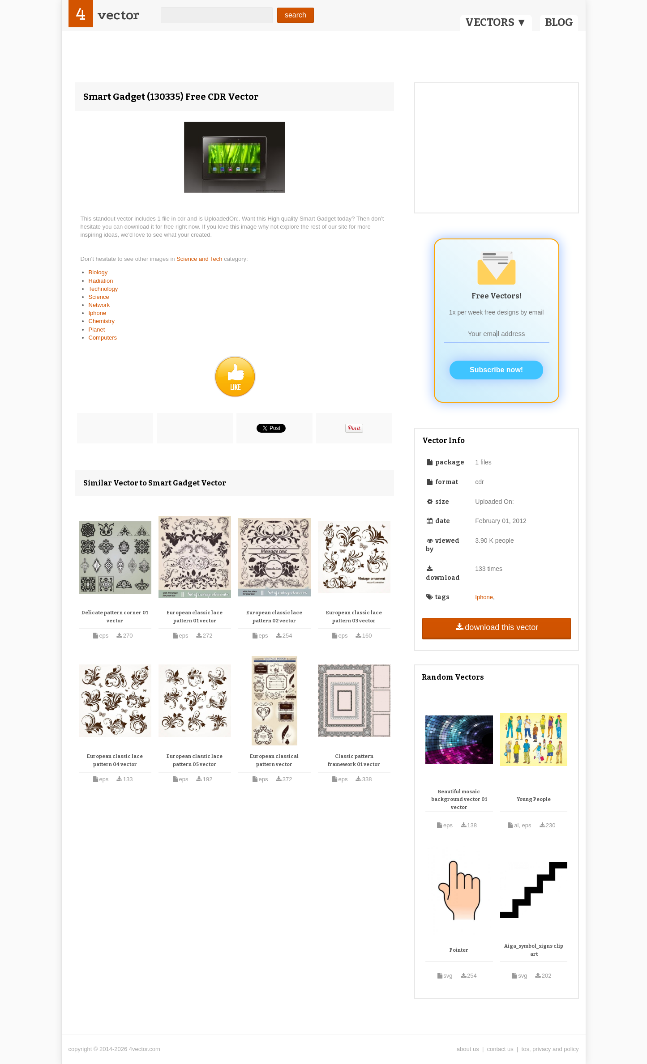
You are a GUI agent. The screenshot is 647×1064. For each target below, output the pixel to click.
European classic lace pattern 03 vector (354, 617)
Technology (103, 288)
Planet (97, 329)
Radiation (101, 280)
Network (99, 305)
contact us (500, 1049)
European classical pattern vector (274, 760)
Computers (103, 337)
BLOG (559, 22)
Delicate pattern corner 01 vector (114, 617)
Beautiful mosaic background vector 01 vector (459, 799)
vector (118, 15)
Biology (98, 272)
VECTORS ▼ (496, 22)
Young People (534, 799)
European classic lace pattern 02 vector (274, 617)
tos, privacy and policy (550, 1049)
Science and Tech (200, 258)
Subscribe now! (496, 370)
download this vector (496, 627)
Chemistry (102, 321)
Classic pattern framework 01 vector (354, 760)
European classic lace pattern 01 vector (195, 617)
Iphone (98, 313)
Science (99, 297)
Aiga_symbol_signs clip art (533, 950)
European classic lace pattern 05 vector (195, 760)
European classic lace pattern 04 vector (115, 760)
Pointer (459, 950)
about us (468, 1049)
